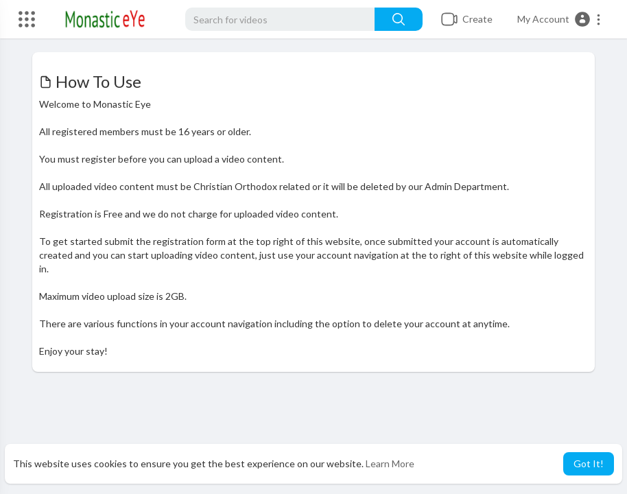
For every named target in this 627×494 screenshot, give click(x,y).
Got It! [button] (588, 463)
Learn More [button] (390, 463)
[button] (559, 19)
